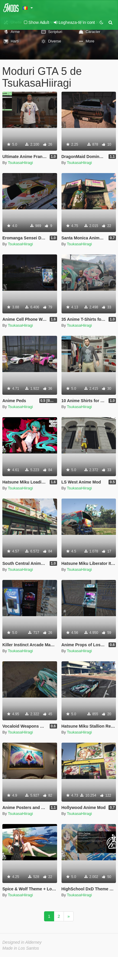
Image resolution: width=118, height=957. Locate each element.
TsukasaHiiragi (20, 162)
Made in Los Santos (20, 948)
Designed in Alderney (22, 942)
